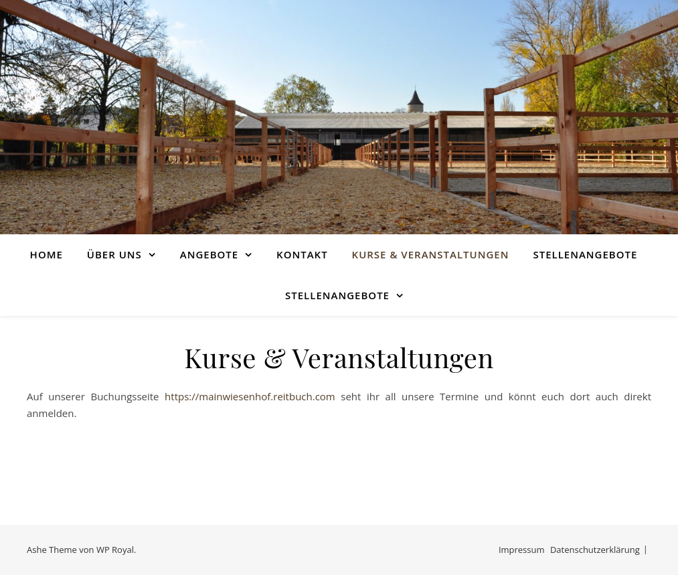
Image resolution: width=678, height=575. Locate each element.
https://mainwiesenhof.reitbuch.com (250, 396)
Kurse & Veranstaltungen (430, 254)
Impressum (522, 550)
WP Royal (115, 550)
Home (46, 254)
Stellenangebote (585, 254)
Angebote (209, 254)
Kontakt (302, 254)
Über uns (114, 254)
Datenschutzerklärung (595, 550)
